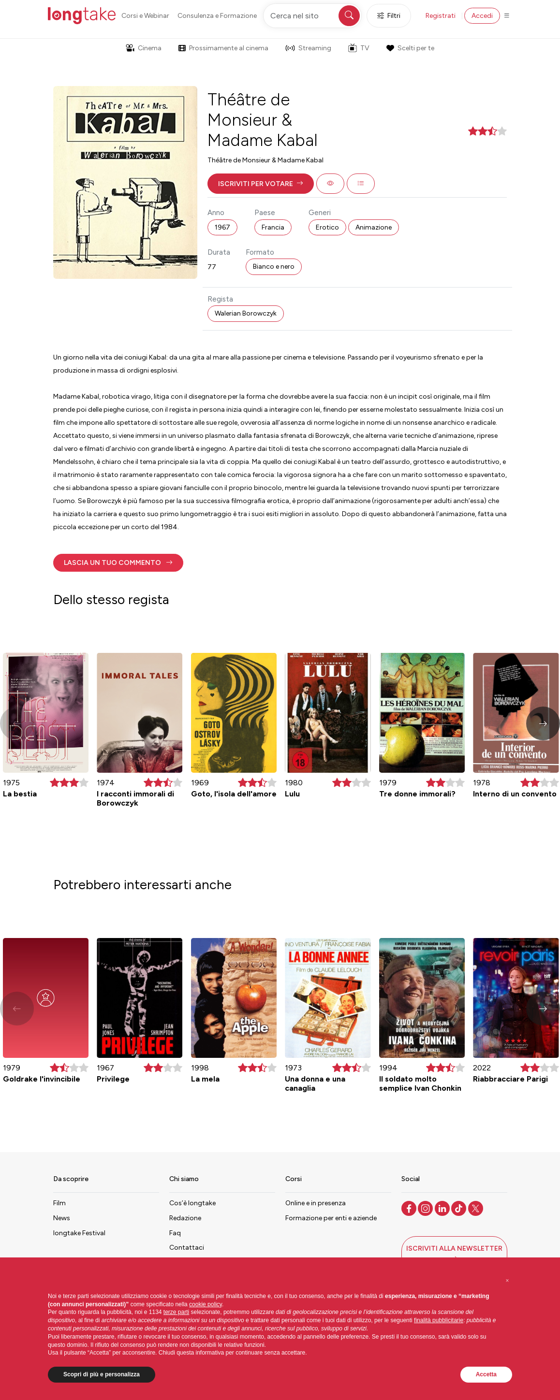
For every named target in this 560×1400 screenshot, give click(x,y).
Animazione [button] (373, 227)
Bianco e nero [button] (274, 266)
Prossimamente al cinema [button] (223, 48)
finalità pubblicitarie (438, 1320)
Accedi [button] (482, 16)
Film (59, 1203)
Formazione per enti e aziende (331, 1218)
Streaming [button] (308, 48)
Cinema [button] (144, 48)
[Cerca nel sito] (312, 15)
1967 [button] (222, 227)
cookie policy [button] (205, 1304)
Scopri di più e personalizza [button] (101, 1374)
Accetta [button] (486, 1374)
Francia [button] (273, 227)
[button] (260, 183)
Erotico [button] (327, 227)
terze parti (176, 1312)
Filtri (388, 16)
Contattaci (186, 1247)
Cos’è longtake (192, 1203)
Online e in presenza (315, 1203)
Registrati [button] (441, 16)
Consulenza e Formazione (217, 16)
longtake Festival (79, 1233)
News (61, 1218)
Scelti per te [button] (410, 48)
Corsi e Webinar (145, 16)
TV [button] (358, 47)
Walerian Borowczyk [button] (246, 313)
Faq (175, 1233)
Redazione (185, 1218)
